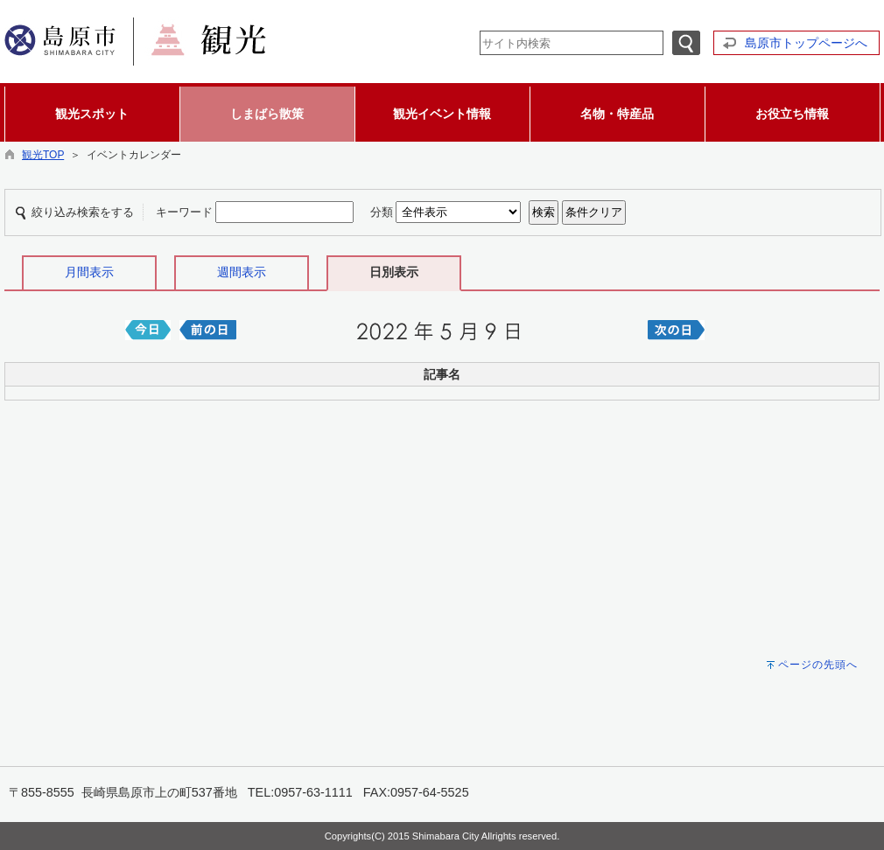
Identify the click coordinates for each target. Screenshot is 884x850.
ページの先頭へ (818, 664)
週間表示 (241, 272)
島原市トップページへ (806, 43)
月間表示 (89, 272)
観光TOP (43, 155)
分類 (381, 212)
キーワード (184, 212)
